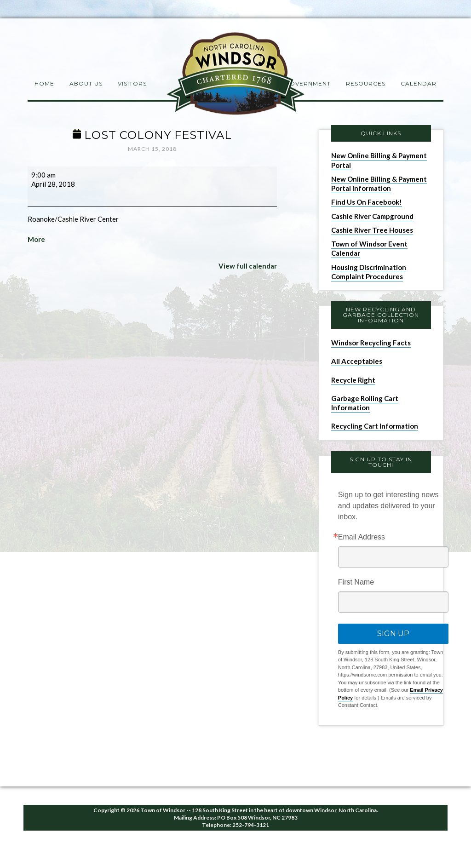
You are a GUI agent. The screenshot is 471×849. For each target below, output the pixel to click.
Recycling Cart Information (374, 426)
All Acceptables (356, 361)
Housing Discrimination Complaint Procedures (368, 272)
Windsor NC (235, 75)
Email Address (361, 537)
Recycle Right (353, 380)
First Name (356, 582)
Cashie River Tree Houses (372, 230)
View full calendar (247, 266)
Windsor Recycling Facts (371, 342)
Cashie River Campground (372, 216)
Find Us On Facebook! (366, 202)
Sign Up (393, 633)
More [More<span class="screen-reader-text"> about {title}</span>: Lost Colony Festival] (36, 239)
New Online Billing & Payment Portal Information (379, 183)
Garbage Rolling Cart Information (364, 403)
